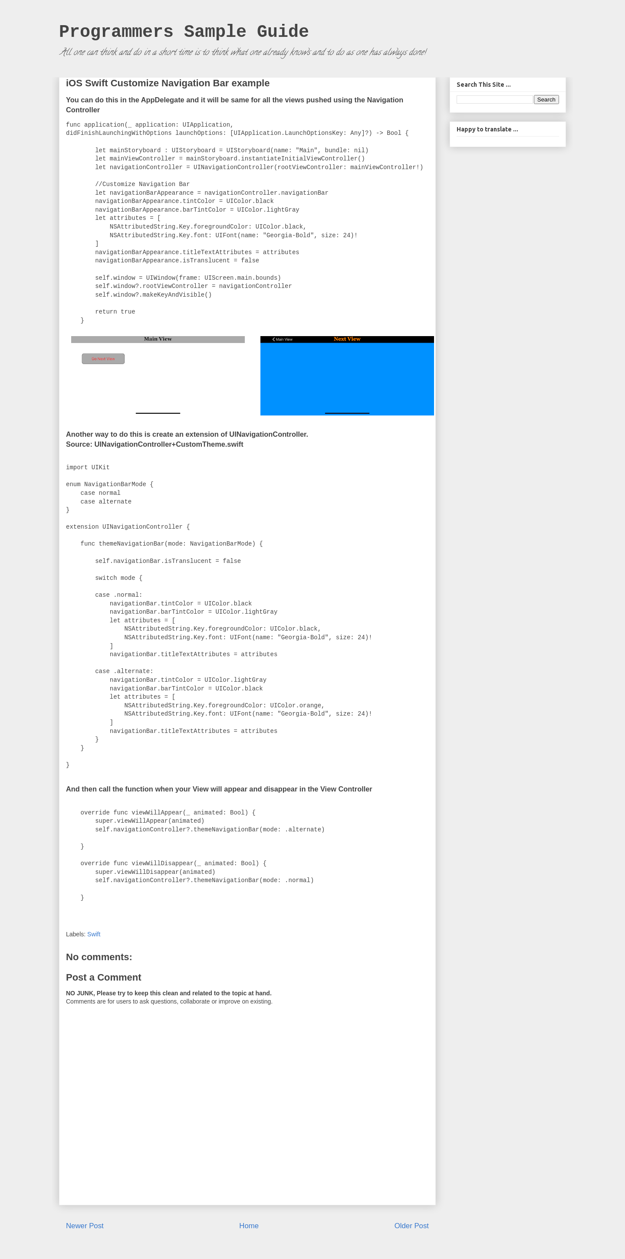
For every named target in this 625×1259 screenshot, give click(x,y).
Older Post (412, 1226)
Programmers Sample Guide (184, 32)
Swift (93, 934)
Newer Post (85, 1226)
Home (249, 1226)
